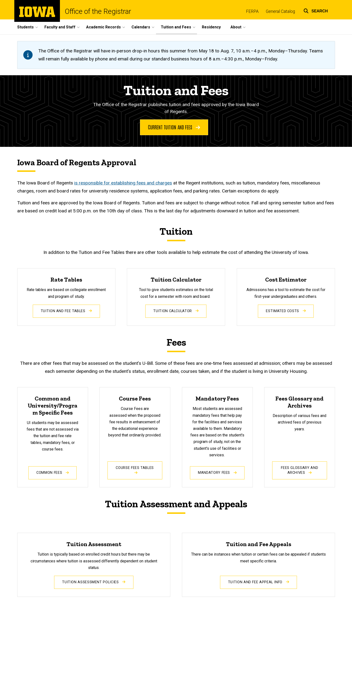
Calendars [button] (140, 27)
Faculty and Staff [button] (59, 27)
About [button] (235, 27)
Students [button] (25, 27)
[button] (315, 10)
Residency (211, 27)
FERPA (252, 11)
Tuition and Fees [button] (176, 27)
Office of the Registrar (98, 11)
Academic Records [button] (103, 27)
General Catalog (280, 11)
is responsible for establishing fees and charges (123, 183)
